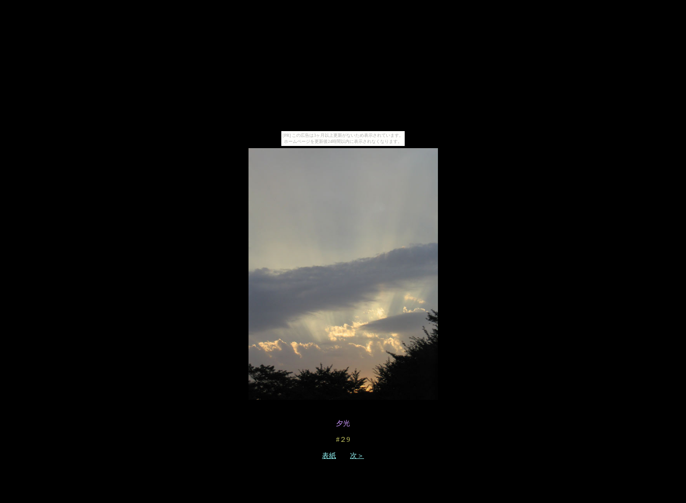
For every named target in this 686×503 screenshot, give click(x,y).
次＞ (357, 455)
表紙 (329, 455)
